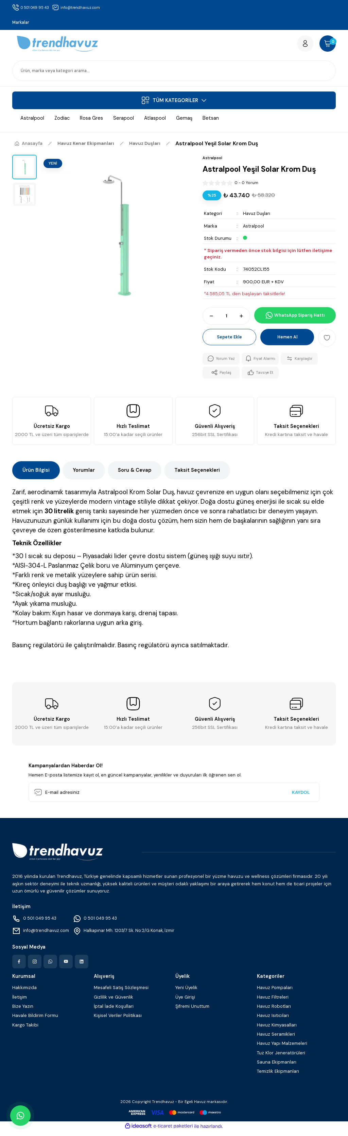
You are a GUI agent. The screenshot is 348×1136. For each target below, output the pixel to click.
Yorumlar (84, 475)
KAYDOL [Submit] (301, 797)
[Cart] (325, 45)
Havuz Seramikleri (276, 1039)
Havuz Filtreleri (273, 1002)
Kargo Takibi (25, 1030)
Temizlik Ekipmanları (278, 1076)
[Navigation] (174, 103)
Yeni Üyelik (186, 993)
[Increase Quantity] (244, 319)
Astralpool (254, 229)
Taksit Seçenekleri (197, 475)
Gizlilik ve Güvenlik (113, 1002)
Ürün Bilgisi (36, 475)
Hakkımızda (24, 993)
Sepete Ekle (229, 341)
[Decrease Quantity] (208, 319)
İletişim (19, 1002)
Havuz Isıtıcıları (273, 1020)
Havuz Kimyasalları (277, 1030)
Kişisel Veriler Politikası (118, 1020)
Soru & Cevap (134, 475)
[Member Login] (299, 45)
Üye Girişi (185, 1002)
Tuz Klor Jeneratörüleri (281, 1058)
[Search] (174, 74)
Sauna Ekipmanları (276, 1067)
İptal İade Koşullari (114, 1011)
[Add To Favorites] (327, 341)
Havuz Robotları (274, 1011)
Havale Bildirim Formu (35, 1020)
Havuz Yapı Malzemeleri (282, 1048)
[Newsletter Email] (174, 797)
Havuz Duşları (257, 217)
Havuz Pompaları (275, 993)
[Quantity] (226, 319)
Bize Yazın (22, 1011)
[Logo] (57, 45)
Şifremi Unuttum (192, 1011)
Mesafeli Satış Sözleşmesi (121, 993)
